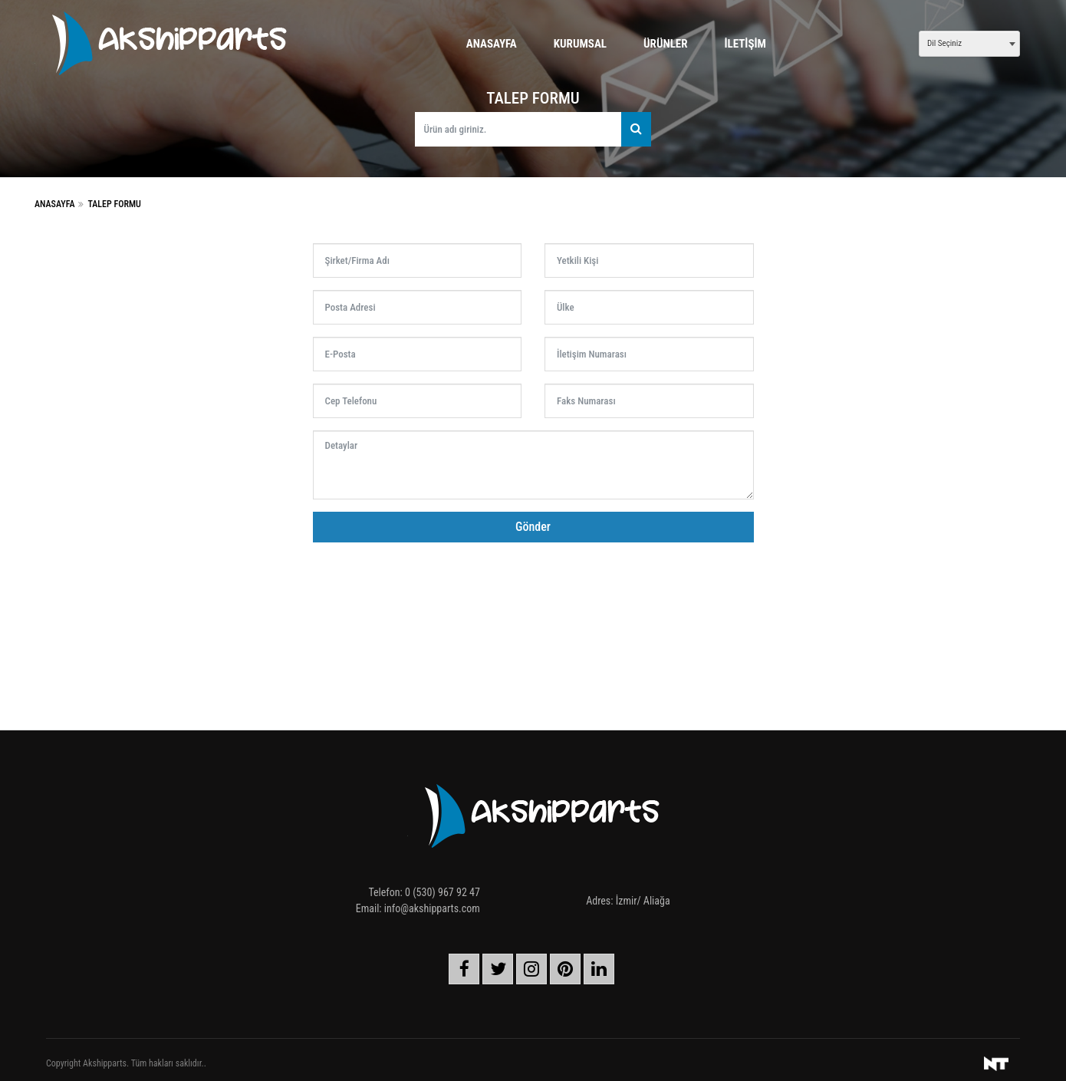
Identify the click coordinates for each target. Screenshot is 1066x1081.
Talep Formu (113, 204)
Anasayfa (491, 44)
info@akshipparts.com (432, 908)
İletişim (745, 44)
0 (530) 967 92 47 (442, 892)
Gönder (533, 526)
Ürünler (665, 44)
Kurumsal (580, 44)
